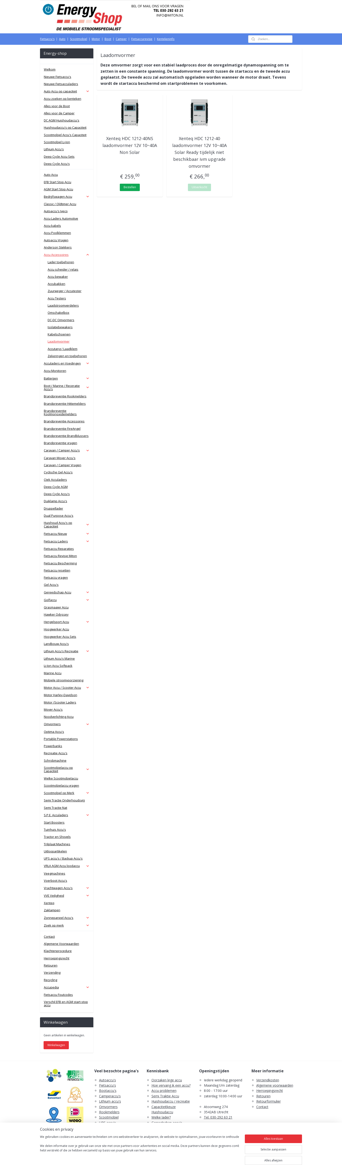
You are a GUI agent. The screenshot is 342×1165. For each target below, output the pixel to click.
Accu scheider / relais (63, 269)
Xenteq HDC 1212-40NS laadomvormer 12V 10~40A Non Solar (130, 145)
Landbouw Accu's (56, 644)
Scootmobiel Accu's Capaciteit (65, 135)
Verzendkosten (267, 1080)
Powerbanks (53, 746)
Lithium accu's (110, 1101)
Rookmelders (109, 1112)
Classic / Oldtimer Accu (60, 204)
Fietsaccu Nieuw (67, 534)
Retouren (50, 965)
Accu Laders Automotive (61, 218)
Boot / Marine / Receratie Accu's (67, 387)
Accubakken (56, 284)
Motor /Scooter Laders (60, 702)
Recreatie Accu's (55, 753)
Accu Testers (57, 298)
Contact (49, 936)
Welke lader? (161, 1117)
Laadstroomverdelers (63, 305)
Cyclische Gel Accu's (58, 472)
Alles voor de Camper (59, 113)
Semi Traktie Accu (165, 1096)
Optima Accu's (54, 731)
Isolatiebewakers (60, 327)
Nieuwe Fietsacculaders (61, 84)
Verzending (52, 972)
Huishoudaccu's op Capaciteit (65, 127)
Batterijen (67, 378)
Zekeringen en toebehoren (67, 356)
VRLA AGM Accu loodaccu (67, 866)
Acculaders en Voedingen (67, 363)
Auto (62, 39)
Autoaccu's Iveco (56, 211)
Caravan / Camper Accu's (67, 450)
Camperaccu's (110, 1096)
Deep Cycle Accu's (57, 164)
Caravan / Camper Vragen (62, 465)
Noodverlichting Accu (59, 716)
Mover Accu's (53, 709)
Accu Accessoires (67, 255)
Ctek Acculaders (55, 479)
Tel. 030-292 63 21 (218, 1117)
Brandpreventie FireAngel (62, 428)
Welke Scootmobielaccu (61, 778)
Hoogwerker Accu (56, 629)
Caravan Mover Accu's (59, 458)
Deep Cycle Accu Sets (59, 156)
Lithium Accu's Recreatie (67, 651)
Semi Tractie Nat (55, 807)
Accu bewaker (58, 276)
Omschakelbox (58, 312)
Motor (96, 39)
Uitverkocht (199, 187)
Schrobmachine (55, 760)
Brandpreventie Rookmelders (65, 396)
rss (162, 1156)
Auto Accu (51, 174)
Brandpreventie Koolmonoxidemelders (60, 412)
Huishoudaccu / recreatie (170, 1101)
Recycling (50, 980)
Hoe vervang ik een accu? (171, 1085)
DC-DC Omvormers (61, 320)
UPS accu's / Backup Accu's (63, 858)
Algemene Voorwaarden (61, 944)
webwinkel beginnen (180, 1156)
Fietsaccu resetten (57, 570)
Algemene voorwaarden (274, 1085)
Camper (121, 39)
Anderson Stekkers (58, 247)
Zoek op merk (67, 925)
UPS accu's (107, 1122)
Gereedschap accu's (166, 1122)
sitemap (152, 1156)
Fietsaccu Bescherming (60, 563)
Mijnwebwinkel (221, 1156)
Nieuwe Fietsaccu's (57, 77)
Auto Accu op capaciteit (67, 91)
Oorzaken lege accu (166, 1080)
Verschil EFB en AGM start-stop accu (66, 1003)
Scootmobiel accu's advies (171, 1128)
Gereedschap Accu (67, 592)
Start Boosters (54, 822)
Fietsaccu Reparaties (59, 549)
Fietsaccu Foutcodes (58, 995)
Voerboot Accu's (55, 880)
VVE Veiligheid (67, 895)
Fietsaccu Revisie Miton (60, 556)
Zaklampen (52, 910)
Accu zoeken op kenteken (62, 98)
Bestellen (130, 187)
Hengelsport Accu (67, 622)
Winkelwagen (56, 1045)
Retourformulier (268, 1101)
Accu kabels (52, 225)
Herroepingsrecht (56, 958)
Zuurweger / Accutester (64, 291)
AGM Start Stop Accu (58, 189)
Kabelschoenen (59, 334)
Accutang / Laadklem (62, 349)
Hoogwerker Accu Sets (60, 636)
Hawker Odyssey (56, 614)
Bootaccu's (107, 1090)
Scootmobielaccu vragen (61, 785)
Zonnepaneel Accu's (67, 918)
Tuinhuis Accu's (55, 829)
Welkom (49, 69)
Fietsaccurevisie (141, 39)
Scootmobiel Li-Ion (57, 142)
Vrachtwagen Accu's (67, 888)
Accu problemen (163, 1090)
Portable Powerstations (61, 739)
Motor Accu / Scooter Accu (67, 687)
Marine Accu (52, 673)
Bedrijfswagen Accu (67, 196)
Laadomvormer (59, 341)
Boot (108, 39)
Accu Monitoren (55, 371)
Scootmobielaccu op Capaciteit (67, 769)
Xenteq (49, 903)
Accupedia (67, 987)
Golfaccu (67, 600)
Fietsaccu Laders (67, 541)
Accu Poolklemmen (57, 233)
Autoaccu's (107, 1080)
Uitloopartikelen (55, 851)
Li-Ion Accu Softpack (58, 666)
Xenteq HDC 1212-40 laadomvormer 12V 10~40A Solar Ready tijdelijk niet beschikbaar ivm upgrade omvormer (199, 152)
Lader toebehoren (61, 262)
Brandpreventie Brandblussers (66, 436)
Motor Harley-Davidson (60, 695)
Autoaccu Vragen (56, 240)
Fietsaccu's (47, 39)
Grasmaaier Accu (56, 607)
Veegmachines (54, 873)
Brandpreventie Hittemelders (65, 403)
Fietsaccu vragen (56, 577)
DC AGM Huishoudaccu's (61, 120)
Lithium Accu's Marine (59, 658)
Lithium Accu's (54, 149)
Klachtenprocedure (58, 951)
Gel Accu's (51, 584)
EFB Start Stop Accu (57, 182)
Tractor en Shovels (57, 837)
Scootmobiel (78, 39)
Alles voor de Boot (57, 106)
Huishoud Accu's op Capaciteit (67, 524)
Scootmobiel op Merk (67, 793)
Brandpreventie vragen (60, 443)
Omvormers (67, 724)
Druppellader (53, 508)
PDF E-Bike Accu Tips (168, 1138)
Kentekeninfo (166, 39)
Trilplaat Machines (57, 844)
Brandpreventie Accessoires (64, 421)
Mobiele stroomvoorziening (63, 680)
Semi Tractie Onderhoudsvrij (64, 800)
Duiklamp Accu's (55, 501)
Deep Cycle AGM (56, 487)
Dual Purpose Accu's (58, 515)
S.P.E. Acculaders (67, 815)
